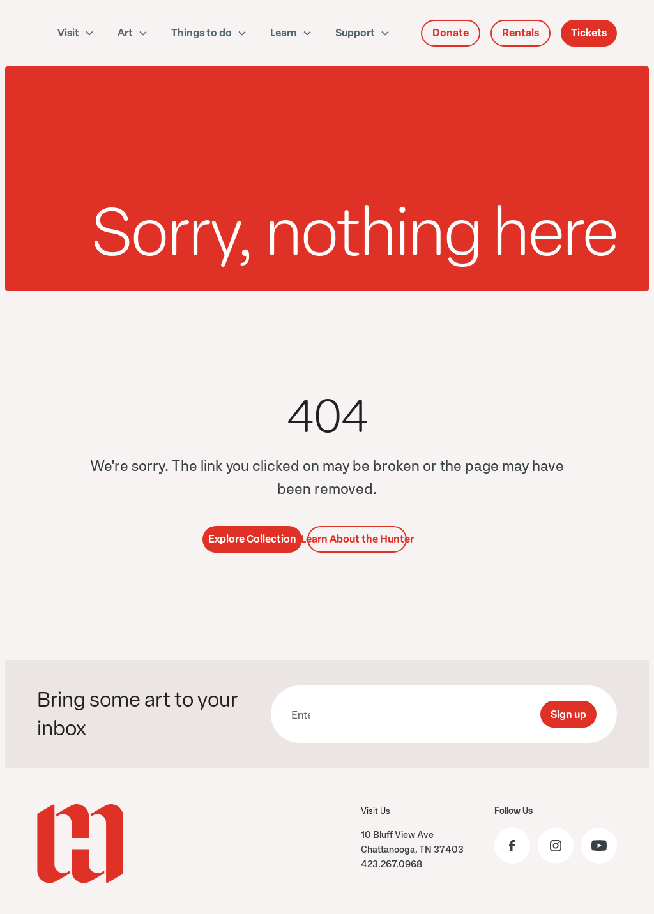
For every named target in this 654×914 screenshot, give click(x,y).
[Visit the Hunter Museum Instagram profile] (556, 846)
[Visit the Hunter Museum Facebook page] (512, 846)
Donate (450, 33)
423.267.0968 (391, 863)
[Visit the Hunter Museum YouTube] (599, 846)
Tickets (589, 33)
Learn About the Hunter (357, 539)
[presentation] (433, 714)
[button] (76, 33)
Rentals (520, 33)
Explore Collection (252, 539)
